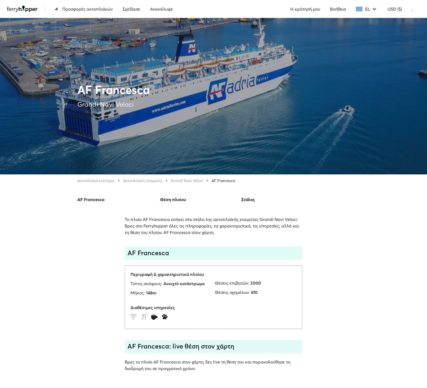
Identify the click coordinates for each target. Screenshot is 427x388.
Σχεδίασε (131, 9)
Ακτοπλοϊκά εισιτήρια (95, 180)
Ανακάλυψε (161, 9)
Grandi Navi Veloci (187, 180)
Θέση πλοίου (173, 199)
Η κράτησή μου (305, 9)
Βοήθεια (338, 9)
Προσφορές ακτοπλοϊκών (84, 9)
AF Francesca (223, 180)
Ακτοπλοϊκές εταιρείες (142, 180)
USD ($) (395, 9)
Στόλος (248, 199)
